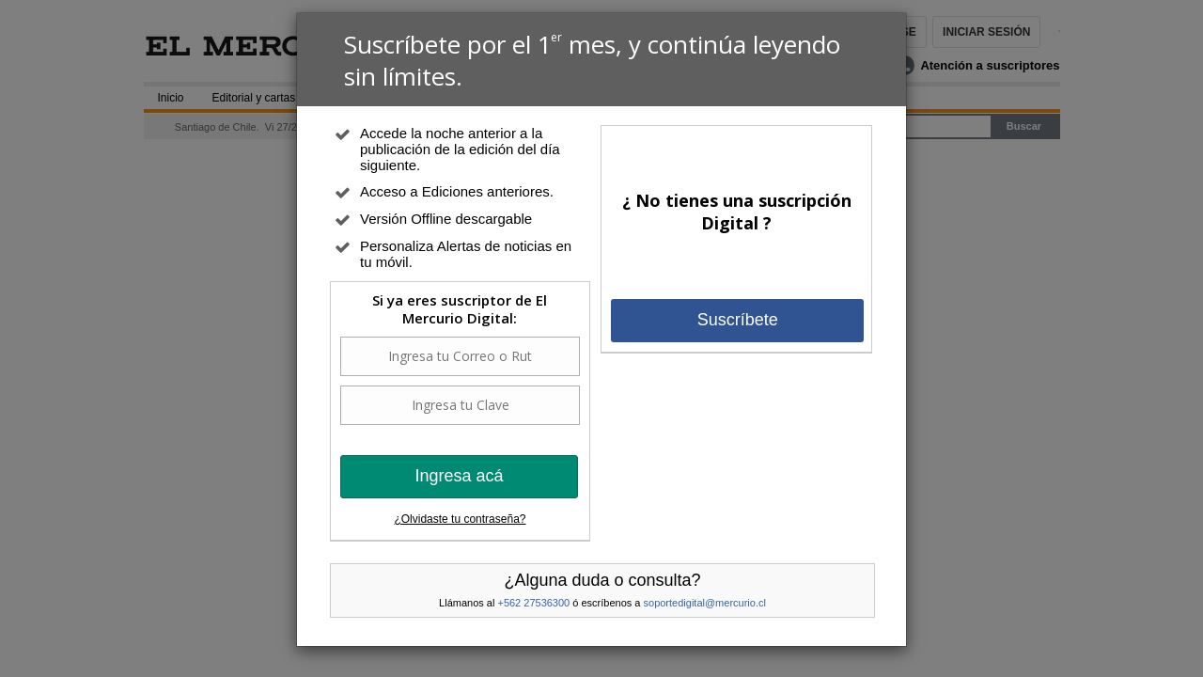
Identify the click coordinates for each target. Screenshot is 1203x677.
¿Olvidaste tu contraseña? (459, 519)
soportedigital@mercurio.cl (705, 602)
